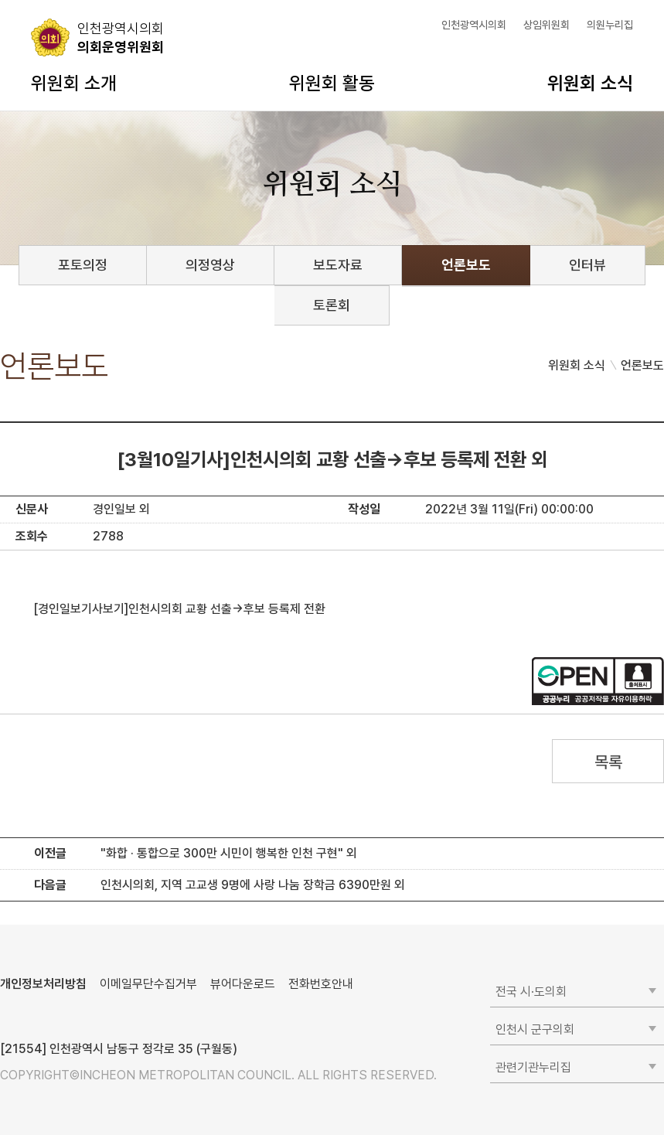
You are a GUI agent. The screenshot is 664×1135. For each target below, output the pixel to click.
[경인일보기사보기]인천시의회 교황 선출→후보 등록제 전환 (179, 609)
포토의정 (82, 265)
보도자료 (338, 265)
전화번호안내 (320, 984)
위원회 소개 (74, 83)
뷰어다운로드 (242, 984)
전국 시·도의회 (531, 991)
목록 (607, 762)
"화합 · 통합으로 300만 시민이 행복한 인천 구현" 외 (228, 853)
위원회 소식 (590, 83)
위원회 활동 (332, 83)
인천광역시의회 (473, 25)
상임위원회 (546, 25)
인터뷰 (587, 265)
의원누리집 (610, 25)
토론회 (331, 305)
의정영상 (210, 265)
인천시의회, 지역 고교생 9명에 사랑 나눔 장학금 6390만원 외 (252, 885)
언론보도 (466, 265)
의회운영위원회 (120, 37)
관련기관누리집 (533, 1067)
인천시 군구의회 (534, 1029)
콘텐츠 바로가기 (39, 0)
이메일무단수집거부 (148, 984)
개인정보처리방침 (43, 984)
